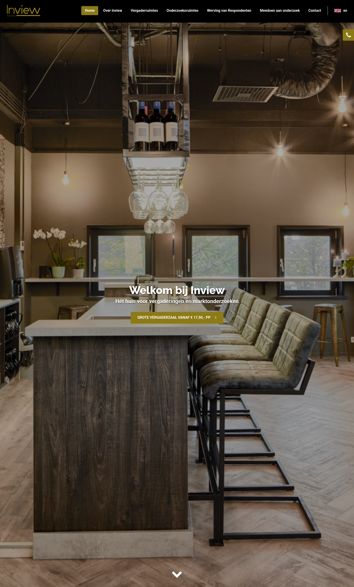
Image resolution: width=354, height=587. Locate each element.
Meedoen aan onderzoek (280, 10)
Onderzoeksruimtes (182, 10)
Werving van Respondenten (229, 10)
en (345, 10)
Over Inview (112, 10)
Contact (314, 10)
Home (90, 10)
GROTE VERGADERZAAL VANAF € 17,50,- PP (174, 317)
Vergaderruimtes (144, 10)
